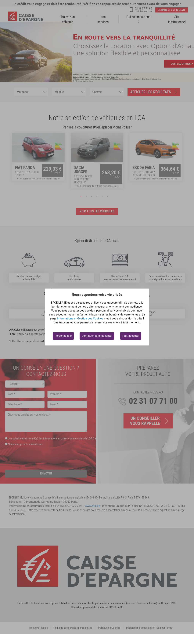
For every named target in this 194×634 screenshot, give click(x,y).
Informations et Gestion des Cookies (80, 318)
